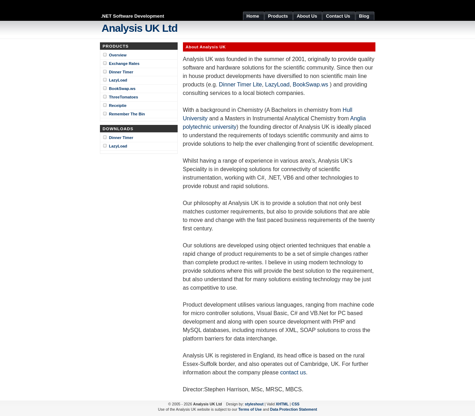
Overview (118, 55)
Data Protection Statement (293, 409)
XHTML (282, 404)
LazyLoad (118, 80)
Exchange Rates (124, 63)
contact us (293, 372)
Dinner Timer (121, 72)
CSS (295, 404)
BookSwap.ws (122, 88)
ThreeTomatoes (123, 97)
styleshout (254, 404)
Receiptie (118, 105)
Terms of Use (250, 409)
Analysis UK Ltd (140, 28)
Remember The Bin (127, 114)
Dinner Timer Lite (240, 85)
